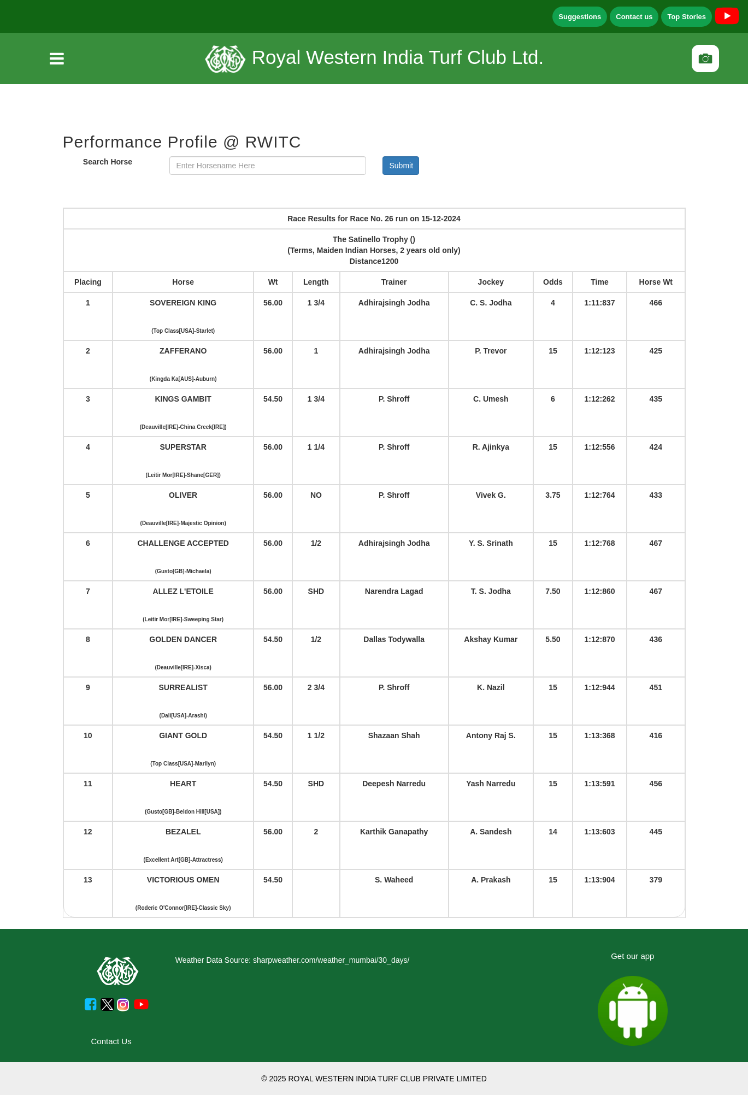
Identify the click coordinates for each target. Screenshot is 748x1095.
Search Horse (107, 161)
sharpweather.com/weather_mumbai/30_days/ (331, 960)
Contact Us (111, 1041)
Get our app (632, 956)
